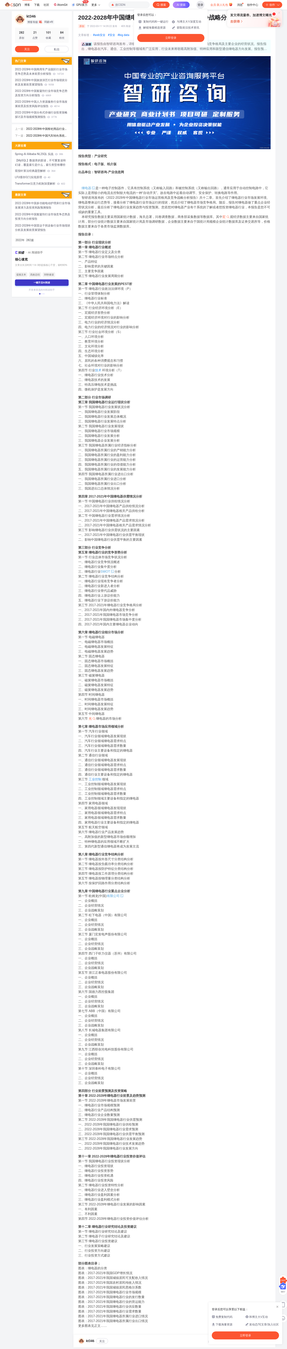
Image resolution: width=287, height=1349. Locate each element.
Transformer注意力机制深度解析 (40, 183)
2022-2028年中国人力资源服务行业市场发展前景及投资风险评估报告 (41, 104)
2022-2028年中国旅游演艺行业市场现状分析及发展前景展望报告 (41, 82)
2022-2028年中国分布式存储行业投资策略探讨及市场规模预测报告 (41, 114)
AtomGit (60, 4)
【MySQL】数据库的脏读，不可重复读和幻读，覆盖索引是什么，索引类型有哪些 (40, 162)
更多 (95, 4)
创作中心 (252, 4)
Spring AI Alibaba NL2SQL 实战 (39, 154)
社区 (46, 4)
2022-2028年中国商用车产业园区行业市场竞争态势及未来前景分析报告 (41, 71)
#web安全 (99, 35)
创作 (272, 4)
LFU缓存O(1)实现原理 (32, 177)
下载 (37, 4)
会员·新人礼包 (221, 4)
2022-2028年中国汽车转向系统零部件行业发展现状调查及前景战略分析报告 (47, 136)
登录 (200, 4)
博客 (27, 4)
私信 (56, 49)
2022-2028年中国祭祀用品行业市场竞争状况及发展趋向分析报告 (47, 129)
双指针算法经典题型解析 (35, 170)
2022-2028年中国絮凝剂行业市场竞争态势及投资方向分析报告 (41, 93)
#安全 (111, 35)
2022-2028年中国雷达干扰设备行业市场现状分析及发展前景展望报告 (42, 227)
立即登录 (170, 37)
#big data (123, 35)
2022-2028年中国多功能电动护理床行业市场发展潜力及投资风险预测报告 (42, 205)
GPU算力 (80, 3)
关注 (102, 1341)
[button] (39, 293)
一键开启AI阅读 (42, 282)
